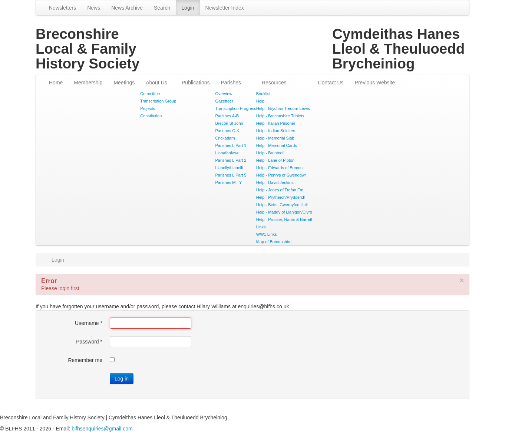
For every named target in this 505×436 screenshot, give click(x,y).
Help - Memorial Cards (276, 145)
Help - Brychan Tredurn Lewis (283, 108)
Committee (150, 93)
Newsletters (62, 8)
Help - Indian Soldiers (275, 130)
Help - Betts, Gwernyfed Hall (282, 204)
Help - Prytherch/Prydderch (281, 197)
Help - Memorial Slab (275, 138)
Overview (223, 93)
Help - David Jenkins (275, 182)
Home (56, 82)
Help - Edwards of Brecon (279, 167)
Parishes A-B (227, 116)
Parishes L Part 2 (231, 160)
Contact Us (330, 82)
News (93, 8)
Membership (88, 82)
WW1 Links (266, 234)
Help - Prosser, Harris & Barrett (284, 219)
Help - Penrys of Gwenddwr (281, 175)
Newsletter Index (224, 8)
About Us (156, 82)
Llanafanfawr (227, 153)
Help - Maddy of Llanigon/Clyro (284, 212)
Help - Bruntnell (270, 153)
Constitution (151, 116)
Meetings (124, 82)
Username (88, 323)
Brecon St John (229, 123)
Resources (274, 82)
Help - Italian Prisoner (276, 123)
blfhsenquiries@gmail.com (102, 429)
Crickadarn (225, 138)
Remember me (85, 360)
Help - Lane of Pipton (275, 160)
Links (261, 227)
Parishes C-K (227, 130)
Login (187, 8)
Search (162, 8)
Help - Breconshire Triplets (280, 116)
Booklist (263, 93)
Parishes (231, 82)
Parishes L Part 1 (231, 145)
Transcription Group (158, 101)
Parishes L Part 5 (231, 175)
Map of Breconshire (273, 241)
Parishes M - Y (228, 182)
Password (89, 342)
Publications (196, 82)
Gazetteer (224, 101)
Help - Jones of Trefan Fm (279, 190)
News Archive (127, 8)
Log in (122, 379)
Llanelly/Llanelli (229, 167)
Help (260, 101)
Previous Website (375, 82)
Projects (147, 108)
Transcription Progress (235, 108)
